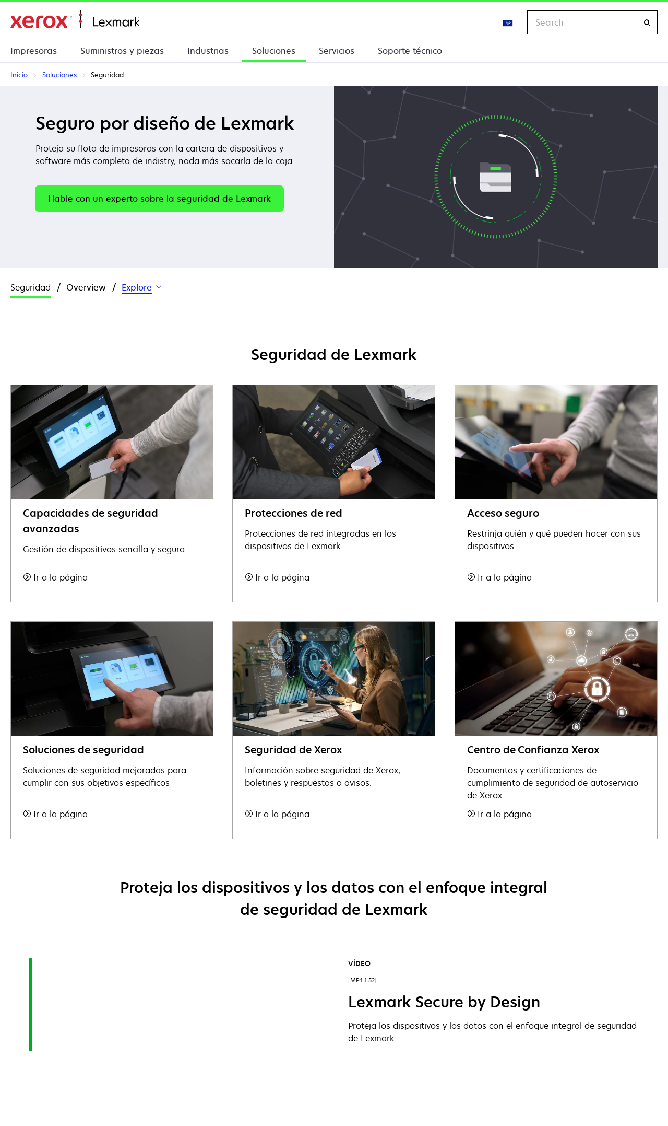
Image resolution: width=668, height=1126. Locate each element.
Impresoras (33, 50)
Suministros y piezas (122, 50)
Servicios (336, 50)
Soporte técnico (410, 50)
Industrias (208, 50)
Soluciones (273, 50)
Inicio (74, 19)
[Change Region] (508, 22)
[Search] (647, 22)
